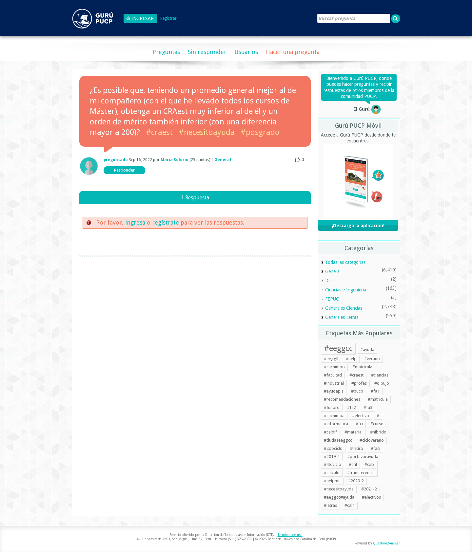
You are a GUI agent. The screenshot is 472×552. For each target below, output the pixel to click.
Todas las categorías (345, 262)
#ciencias (379, 375)
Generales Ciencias (343, 308)
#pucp (357, 391)
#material (353, 432)
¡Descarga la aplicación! (358, 225)
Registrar (168, 18)
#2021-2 (369, 489)
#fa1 (375, 391)
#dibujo (381, 383)
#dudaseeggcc (338, 440)
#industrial (334, 383)
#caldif (330, 432)
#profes (359, 383)
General (222, 159)
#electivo (360, 415)
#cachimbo (334, 366)
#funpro (332, 407)
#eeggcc (338, 348)
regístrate (165, 222)
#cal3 (369, 464)
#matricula (362, 366)
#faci (375, 448)
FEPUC (332, 299)
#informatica (336, 423)
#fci (359, 423)
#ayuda (367, 349)
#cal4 (349, 505)
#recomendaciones (342, 399)
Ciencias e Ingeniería (345, 289)
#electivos (371, 497)
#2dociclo (333, 448)
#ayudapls (334, 391)
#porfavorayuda (362, 456)
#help (351, 358)
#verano (372, 358)
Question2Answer (386, 543)
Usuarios (246, 51)
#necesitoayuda (207, 132)
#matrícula (378, 399)
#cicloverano (372, 440)
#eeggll (331, 358)
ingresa (135, 222)
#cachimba (334, 415)
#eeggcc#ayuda (339, 497)
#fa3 (368, 407)
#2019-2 (332, 456)
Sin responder (207, 51)
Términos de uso (290, 535)
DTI (329, 280)
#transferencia (361, 472)
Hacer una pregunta (293, 51)
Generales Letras (341, 317)
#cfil (353, 464)
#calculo (332, 472)
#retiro (356, 448)
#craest (159, 132)
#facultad (333, 375)
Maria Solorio (174, 159)
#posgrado (260, 132)
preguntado (116, 159)
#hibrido (378, 432)
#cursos (377, 423)
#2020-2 (356, 480)
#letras (330, 505)
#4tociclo (332, 464)
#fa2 (351, 407)
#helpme (332, 480)
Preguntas (166, 51)
